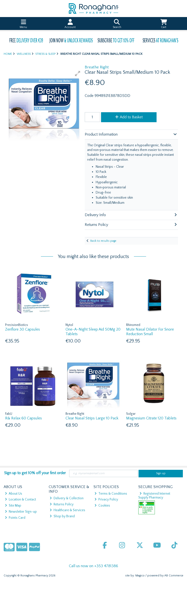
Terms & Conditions (110, 494)
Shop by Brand (62, 516)
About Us (13, 494)
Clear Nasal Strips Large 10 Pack (91, 418)
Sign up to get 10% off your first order (35, 473)
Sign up (161, 473)
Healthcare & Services (67, 510)
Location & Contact (20, 499)
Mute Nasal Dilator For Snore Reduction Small (150, 331)
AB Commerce (173, 575)
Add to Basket (129, 117)
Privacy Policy (106, 499)
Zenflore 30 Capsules (22, 329)
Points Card (15, 518)
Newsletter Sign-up (21, 512)
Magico (140, 575)
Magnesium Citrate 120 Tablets (151, 418)
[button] (78, 73)
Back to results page (103, 240)
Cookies (102, 506)
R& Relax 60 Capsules (23, 418)
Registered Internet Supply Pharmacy (154, 495)
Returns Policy (62, 504)
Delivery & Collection (67, 498)
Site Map (13, 506)
